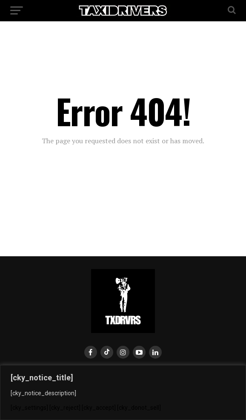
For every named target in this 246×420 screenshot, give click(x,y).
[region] (123, 392)
